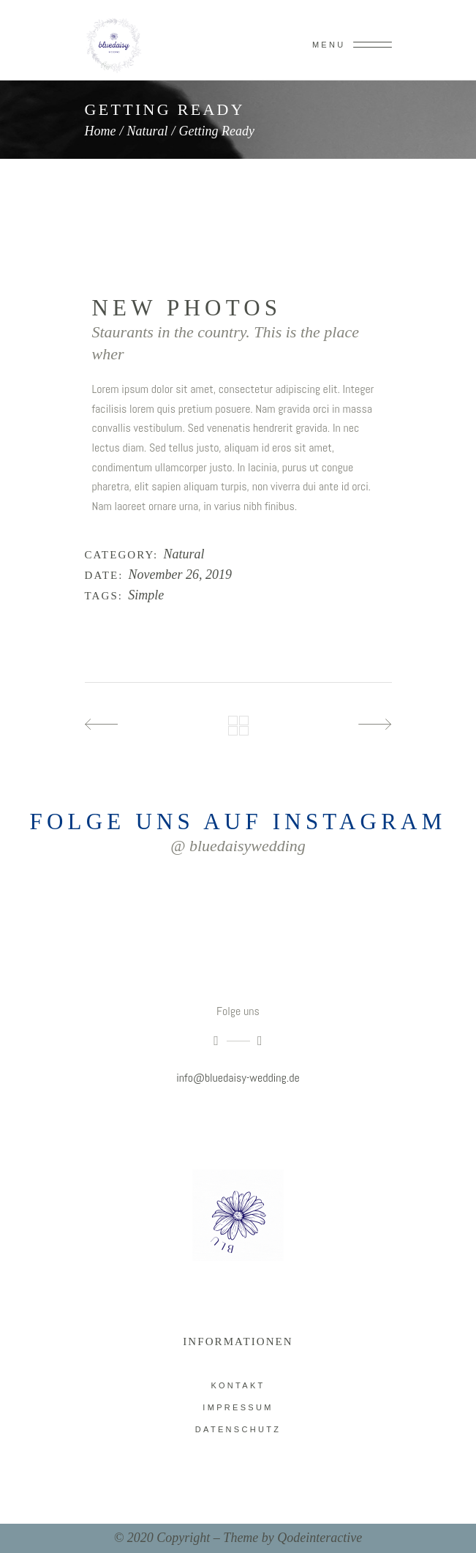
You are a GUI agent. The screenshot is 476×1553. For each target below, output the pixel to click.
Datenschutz (238, 1429)
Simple (146, 595)
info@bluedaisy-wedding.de (237, 1077)
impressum (238, 1407)
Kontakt (238, 1385)
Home (100, 131)
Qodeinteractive (319, 1537)
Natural (147, 131)
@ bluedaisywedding (238, 846)
